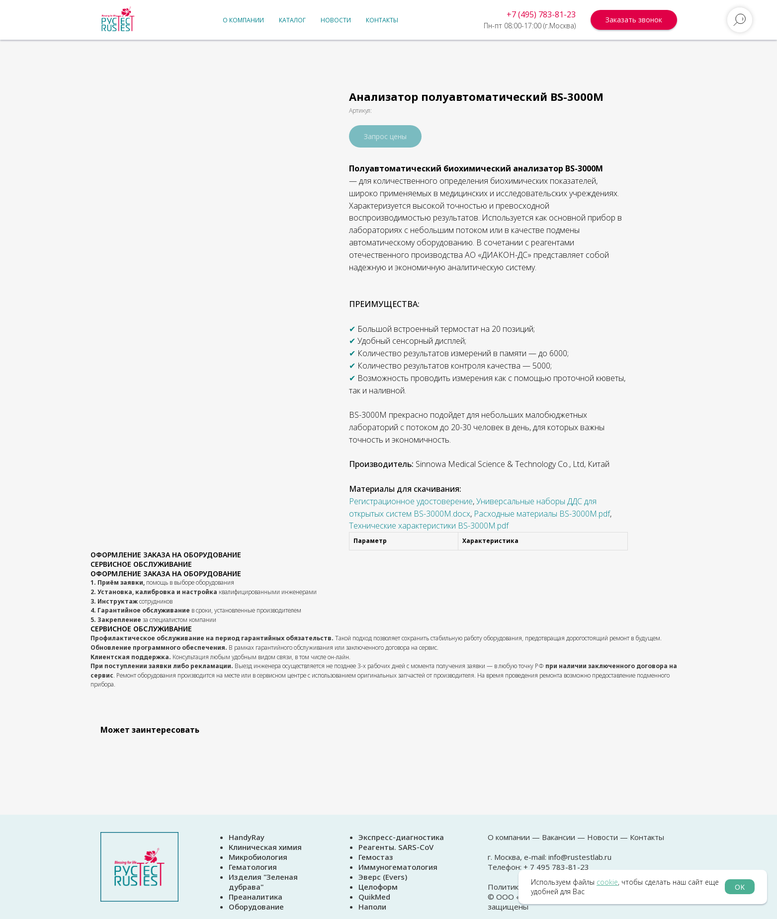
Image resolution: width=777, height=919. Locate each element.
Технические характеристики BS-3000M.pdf (429, 525)
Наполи (372, 907)
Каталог (292, 20)
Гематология (253, 867)
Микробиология (258, 857)
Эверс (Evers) (382, 877)
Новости (336, 20)
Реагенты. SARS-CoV (395, 847)
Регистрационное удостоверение (411, 501)
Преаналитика (255, 897)
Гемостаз (375, 857)
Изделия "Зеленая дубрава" (263, 882)
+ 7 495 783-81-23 (555, 867)
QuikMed (374, 897)
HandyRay (246, 837)
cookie (607, 882)
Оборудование (256, 907)
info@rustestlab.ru (579, 857)
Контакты (382, 20)
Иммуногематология (397, 867)
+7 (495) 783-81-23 (541, 14)
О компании (243, 20)
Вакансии (558, 837)
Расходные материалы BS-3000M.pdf (542, 513)
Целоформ (378, 887)
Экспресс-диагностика (401, 837)
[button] (634, 20)
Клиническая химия (265, 847)
